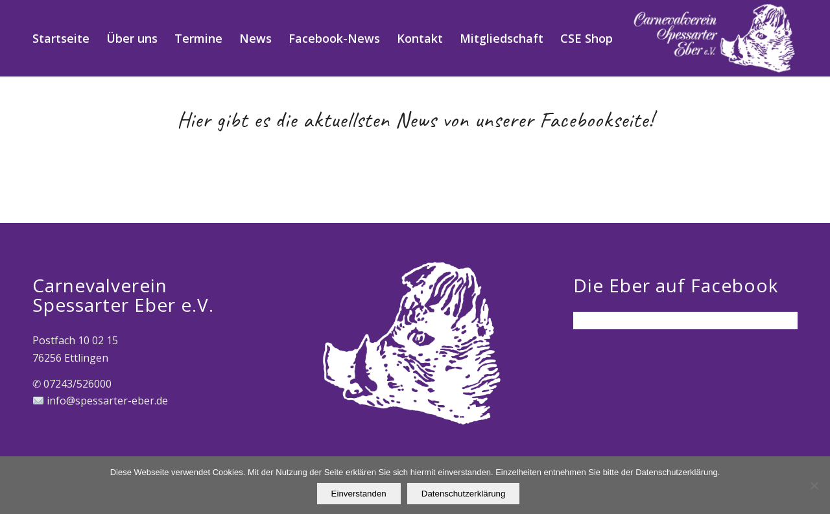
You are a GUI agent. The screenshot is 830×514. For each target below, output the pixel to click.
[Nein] (813, 485)
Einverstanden (358, 493)
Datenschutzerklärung (463, 493)
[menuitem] (61, 38)
